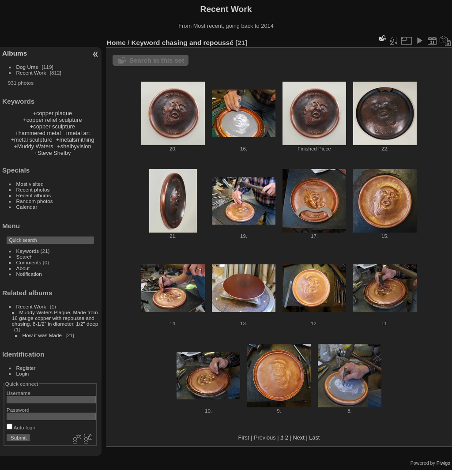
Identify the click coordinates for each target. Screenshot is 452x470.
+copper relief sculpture (52, 120)
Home (116, 42)
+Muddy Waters (33, 146)
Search (24, 256)
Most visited (30, 184)
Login (22, 373)
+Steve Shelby (52, 153)
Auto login (22, 427)
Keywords (27, 251)
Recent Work (31, 72)
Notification (29, 274)
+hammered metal (38, 133)
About (23, 268)
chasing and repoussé (198, 42)
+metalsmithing (75, 139)
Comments (28, 262)
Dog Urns (27, 67)
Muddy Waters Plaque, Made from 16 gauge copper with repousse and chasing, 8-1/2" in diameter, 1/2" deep (55, 318)
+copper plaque (52, 113)
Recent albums (33, 195)
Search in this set (156, 60)
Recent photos (33, 189)
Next (298, 437)
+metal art (77, 133)
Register (26, 368)
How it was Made (42, 335)
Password (18, 410)
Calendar (27, 207)
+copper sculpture (52, 126)
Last (314, 437)
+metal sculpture (31, 139)
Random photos (34, 201)
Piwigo (443, 463)
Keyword (146, 42)
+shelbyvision (74, 146)
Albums (14, 53)
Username (18, 393)
